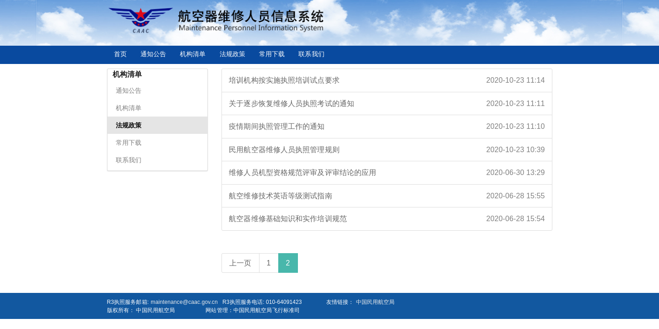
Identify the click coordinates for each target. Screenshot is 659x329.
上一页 (240, 263)
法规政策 (232, 54)
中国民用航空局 (375, 302)
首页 (120, 54)
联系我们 (311, 54)
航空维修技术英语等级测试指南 (387, 196)
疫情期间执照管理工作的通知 (387, 126)
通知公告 (153, 54)
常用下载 (272, 54)
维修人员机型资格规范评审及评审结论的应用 (387, 173)
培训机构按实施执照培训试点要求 (387, 80)
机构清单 (192, 54)
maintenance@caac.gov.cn (184, 302)
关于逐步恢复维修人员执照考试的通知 (387, 104)
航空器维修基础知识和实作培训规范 (387, 219)
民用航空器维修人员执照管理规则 (387, 150)
